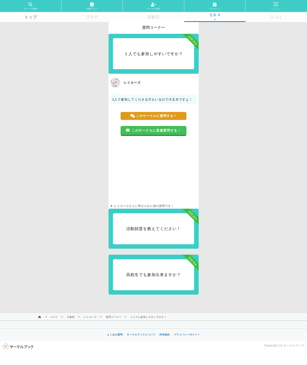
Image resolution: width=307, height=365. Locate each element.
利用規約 (164, 334)
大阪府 (71, 317)
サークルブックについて (141, 334)
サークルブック (294, 345)
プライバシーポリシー (187, 334)
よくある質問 (115, 334)
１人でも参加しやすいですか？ (148, 317)
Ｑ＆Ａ (215, 15)
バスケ (54, 317)
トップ (30, 17)
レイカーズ (90, 317)
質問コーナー (113, 317)
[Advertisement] (154, 170)
